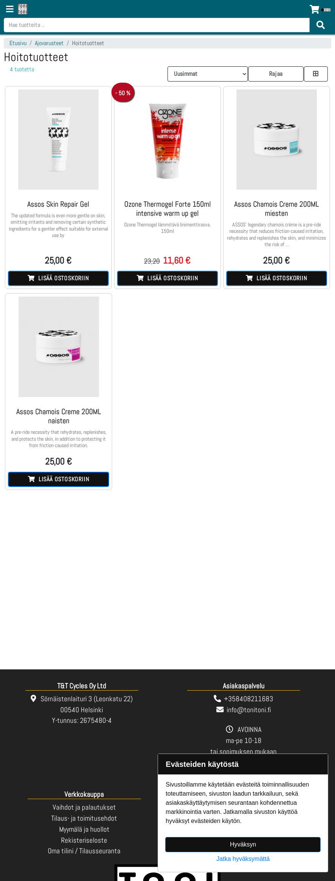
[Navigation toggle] (10, 10)
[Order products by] (208, 74)
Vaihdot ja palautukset (84, 807)
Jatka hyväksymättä (243, 859)
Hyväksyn (243, 844)
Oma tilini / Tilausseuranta (84, 851)
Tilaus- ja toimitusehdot (84, 818)
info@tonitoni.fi (249, 710)
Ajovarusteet (49, 43)
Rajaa (276, 74)
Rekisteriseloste (84, 840)
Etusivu (18, 43)
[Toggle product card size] (316, 74)
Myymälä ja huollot (84, 829)
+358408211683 (248, 699)
